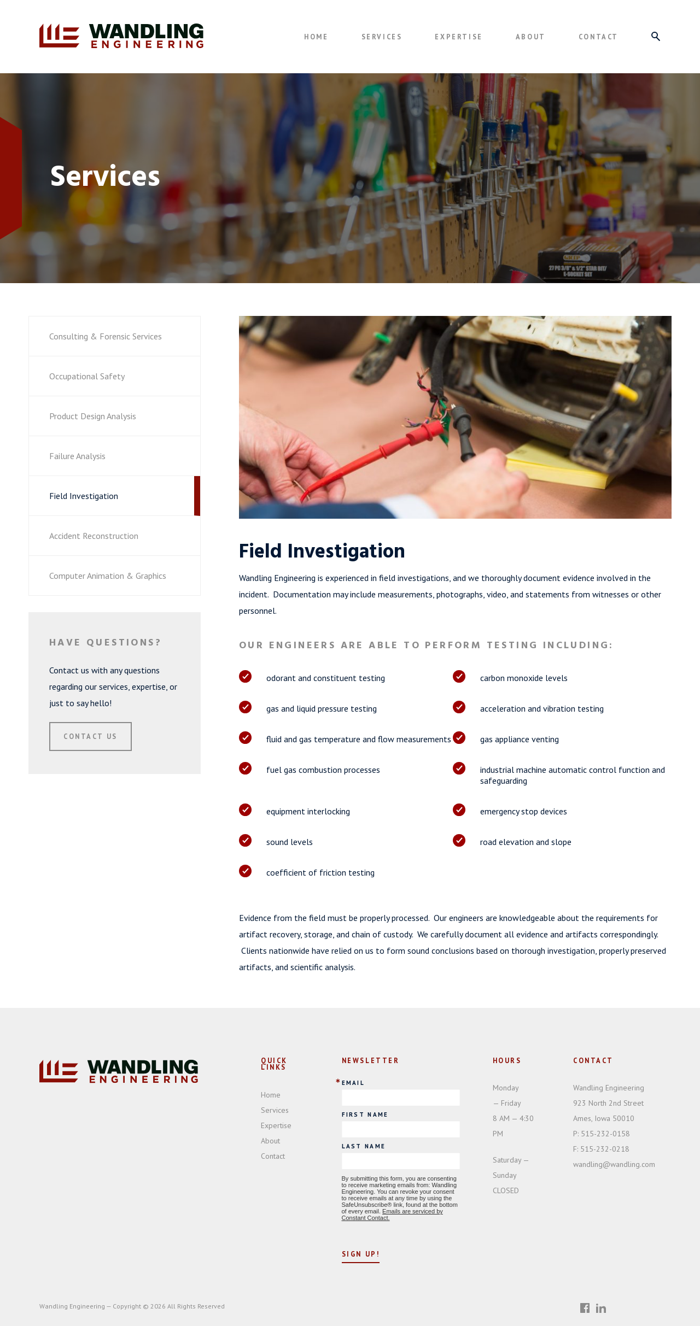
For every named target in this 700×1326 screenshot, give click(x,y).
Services (381, 36)
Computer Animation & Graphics (107, 575)
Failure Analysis (77, 455)
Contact (599, 36)
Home (316, 36)
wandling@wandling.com (614, 1164)
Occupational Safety (87, 376)
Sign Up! (361, 1253)
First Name (365, 1115)
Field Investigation (83, 495)
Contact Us (90, 736)
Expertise (458, 36)
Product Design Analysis (92, 415)
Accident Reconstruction (93, 535)
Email (353, 1083)
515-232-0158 (601, 1134)
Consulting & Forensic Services (105, 336)
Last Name (364, 1146)
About (531, 36)
